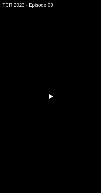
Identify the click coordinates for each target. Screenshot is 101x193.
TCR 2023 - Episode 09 (27, 5)
